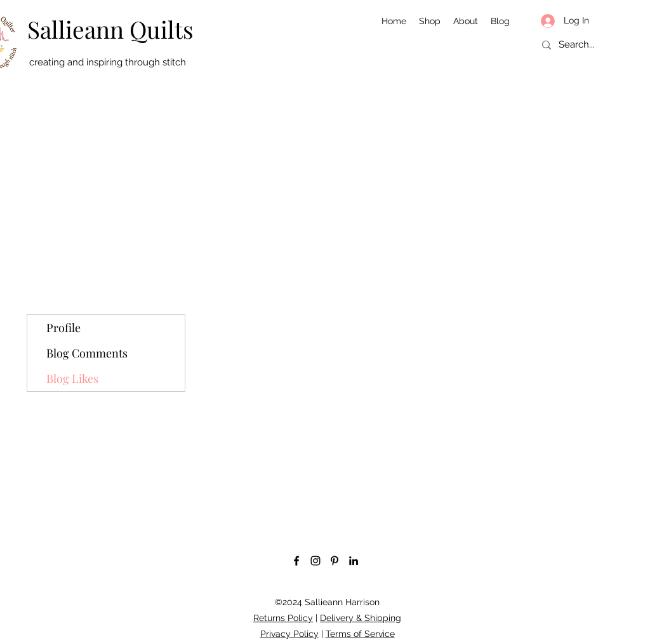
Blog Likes (72, 378)
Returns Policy (283, 618)
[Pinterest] (334, 560)
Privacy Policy (289, 634)
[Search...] (586, 44)
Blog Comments (87, 353)
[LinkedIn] (353, 560)
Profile (63, 327)
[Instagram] (315, 560)
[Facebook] (296, 560)
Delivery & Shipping (360, 618)
